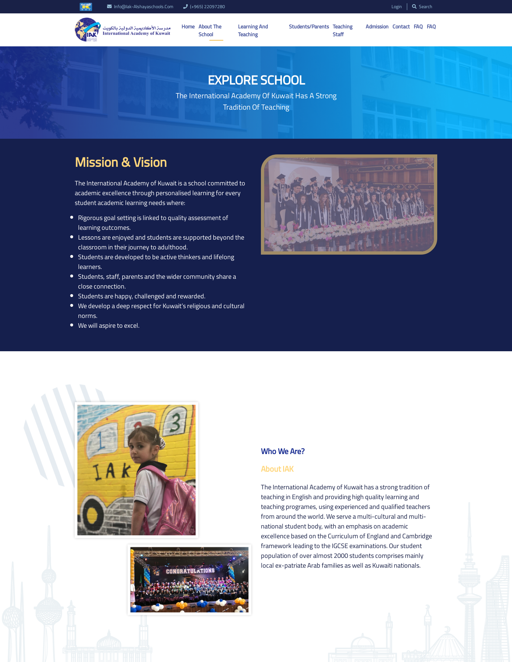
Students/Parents (309, 26)
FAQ (418, 26)
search (422, 6)
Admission (377, 26)
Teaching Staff (342, 30)
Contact (401, 26)
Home (188, 26)
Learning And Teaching (253, 30)
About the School (210, 30)
